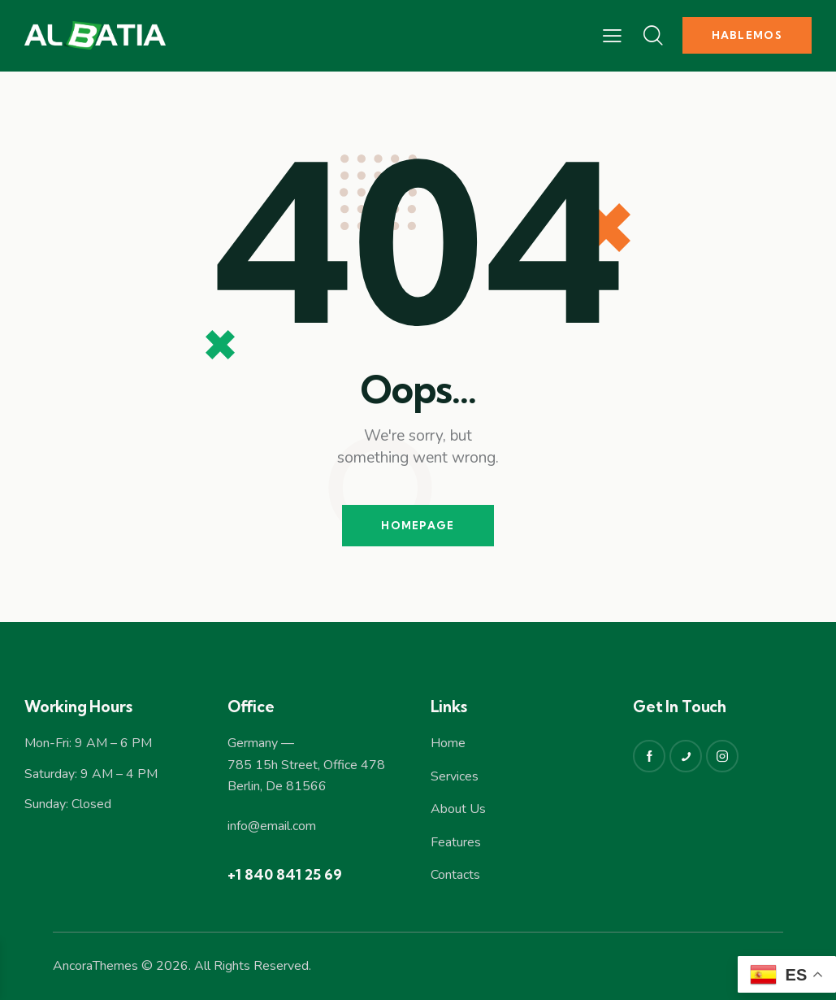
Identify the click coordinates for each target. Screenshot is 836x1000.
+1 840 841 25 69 (284, 874)
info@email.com (271, 826)
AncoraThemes (95, 966)
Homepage (417, 525)
